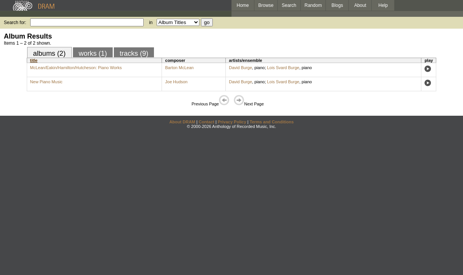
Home (242, 5)
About (360, 5)
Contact (206, 122)
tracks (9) (134, 53)
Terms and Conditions (272, 122)
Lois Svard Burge (283, 67)
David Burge (240, 67)
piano (259, 67)
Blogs (337, 5)
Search (289, 5)
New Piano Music (46, 81)
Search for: (15, 22)
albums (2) (49, 53)
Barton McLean (179, 67)
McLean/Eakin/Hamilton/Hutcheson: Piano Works (76, 67)
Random (313, 5)
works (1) (93, 53)
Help (383, 5)
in (150, 22)
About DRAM (182, 122)
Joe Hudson (176, 81)
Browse (266, 5)
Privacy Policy (232, 122)
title (34, 60)
